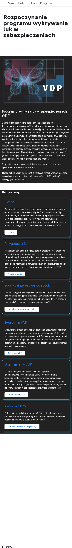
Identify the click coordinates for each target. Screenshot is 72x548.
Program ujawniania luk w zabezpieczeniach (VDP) (34, 113)
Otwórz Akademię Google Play (22, 426)
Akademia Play (15, 406)
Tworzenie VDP (15, 323)
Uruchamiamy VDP (18, 364)
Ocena (9, 202)
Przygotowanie (15, 244)
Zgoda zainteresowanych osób (27, 285)
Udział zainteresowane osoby (22, 309)
